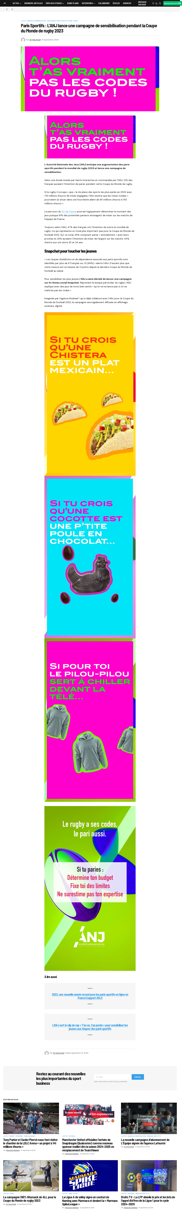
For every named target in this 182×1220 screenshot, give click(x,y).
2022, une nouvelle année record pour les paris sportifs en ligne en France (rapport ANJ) (90, 996)
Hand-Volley (73, 1193)
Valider (137, 1077)
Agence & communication (36, 21)
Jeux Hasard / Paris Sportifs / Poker (59, 21)
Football (72, 1136)
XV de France (69, 211)
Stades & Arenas (29, 1136)
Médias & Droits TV (154, 1136)
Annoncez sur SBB (172, 3)
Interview (19, 1136)
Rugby (75, 21)
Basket (12, 1136)
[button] (4, 3)
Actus (24, 21)
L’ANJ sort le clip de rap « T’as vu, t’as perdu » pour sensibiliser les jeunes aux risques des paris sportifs (90, 1026)
